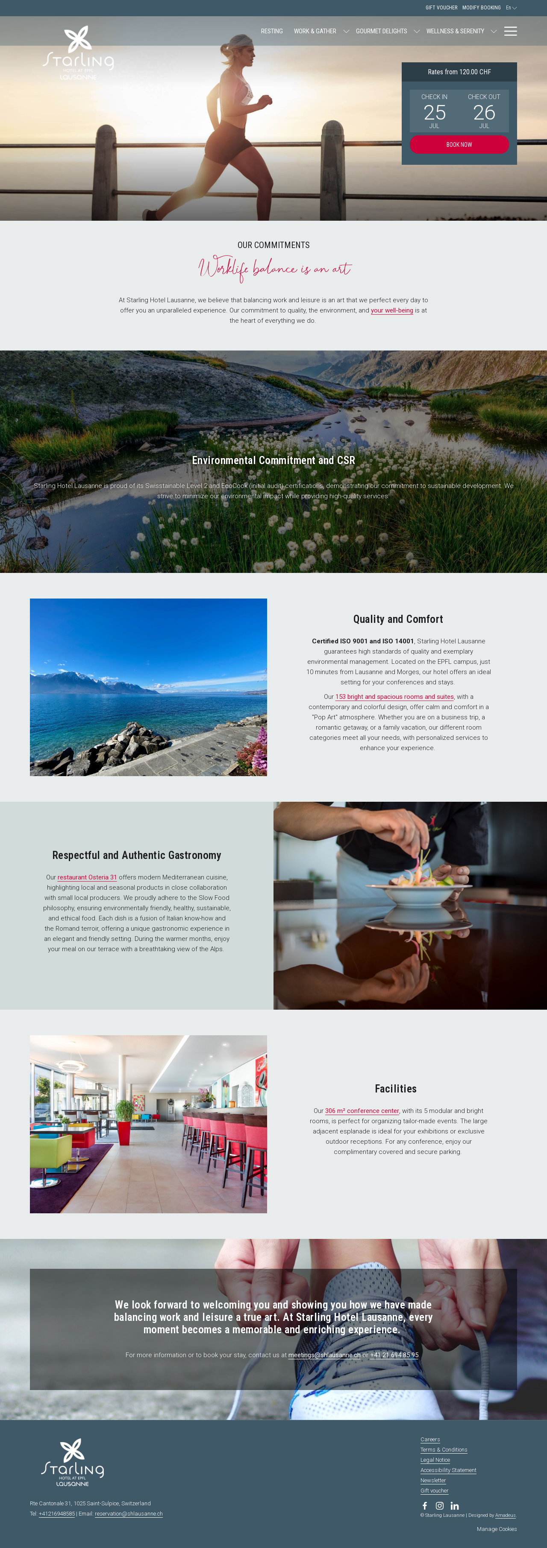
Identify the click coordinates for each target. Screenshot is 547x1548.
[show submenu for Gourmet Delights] (328, 31)
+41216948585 (57, 1513)
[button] (434, 111)
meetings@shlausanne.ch (324, 1355)
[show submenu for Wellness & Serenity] (406, 31)
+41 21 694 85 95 (394, 1355)
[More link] (507, 31)
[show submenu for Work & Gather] (258, 31)
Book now (459, 144)
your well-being (392, 310)
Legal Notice (435, 1460)
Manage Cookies (497, 1529)
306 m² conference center (362, 1111)
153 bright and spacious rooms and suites (394, 697)
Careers (430, 1439)
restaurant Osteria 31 (87, 877)
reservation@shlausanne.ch (129, 1513)
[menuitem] (184, 31)
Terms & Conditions (444, 1449)
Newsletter (433, 1480)
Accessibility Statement (448, 1470)
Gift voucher (435, 1490)
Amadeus (505, 1515)
